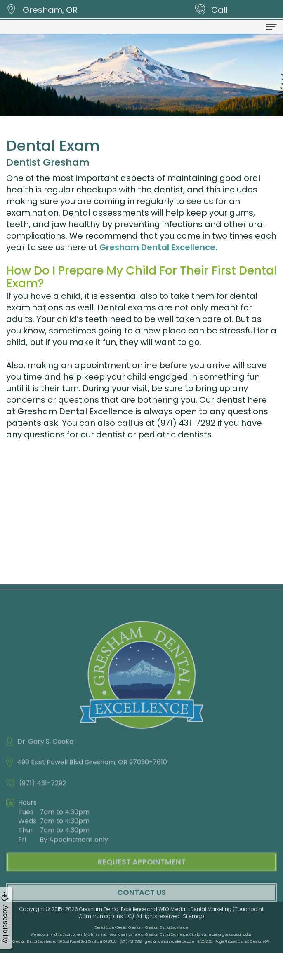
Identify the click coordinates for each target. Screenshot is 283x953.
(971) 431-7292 (186, 423)
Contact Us (141, 901)
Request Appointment (142, 871)
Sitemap (193, 916)
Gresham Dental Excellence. (158, 247)
